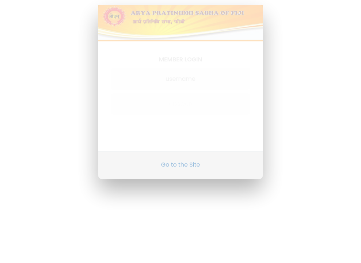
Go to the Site (180, 161)
